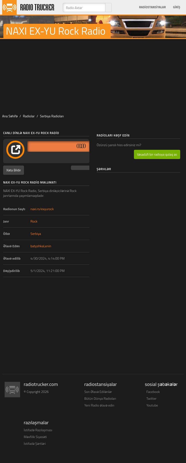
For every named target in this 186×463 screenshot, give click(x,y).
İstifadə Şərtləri (35, 443)
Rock (34, 221)
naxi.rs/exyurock (42, 208)
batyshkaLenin (41, 245)
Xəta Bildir (13, 170)
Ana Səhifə (10, 116)
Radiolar (29, 116)
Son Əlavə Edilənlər (98, 391)
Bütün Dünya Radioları (100, 398)
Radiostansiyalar (152, 7)
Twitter (151, 398)
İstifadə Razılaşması (38, 429)
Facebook (153, 391)
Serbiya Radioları (52, 116)
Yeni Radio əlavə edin (99, 405)
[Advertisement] (93, 75)
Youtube (152, 405)
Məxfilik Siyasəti (35, 436)
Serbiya (36, 233)
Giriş (176, 7)
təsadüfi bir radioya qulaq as (157, 154)
